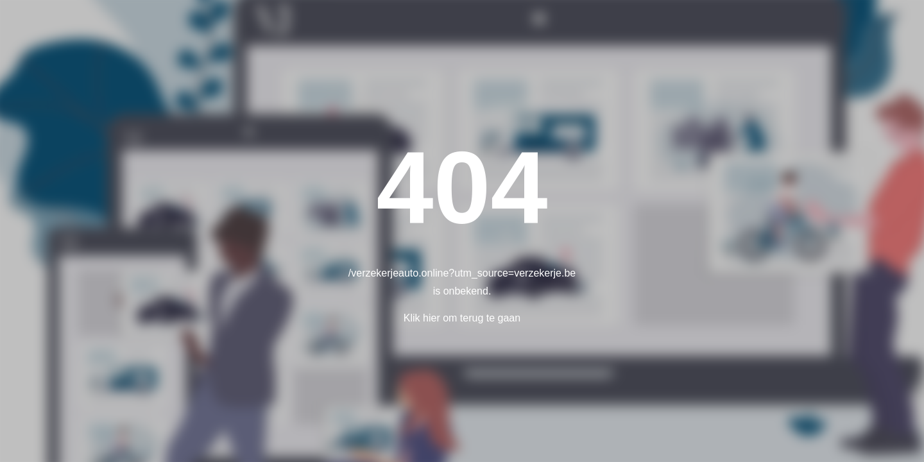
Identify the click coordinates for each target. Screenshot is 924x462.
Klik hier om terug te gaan (462, 317)
